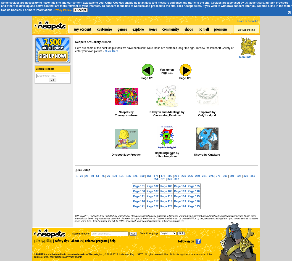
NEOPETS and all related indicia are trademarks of (68, 250)
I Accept (80, 10)
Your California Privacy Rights (66, 257)
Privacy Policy (62, 10)
